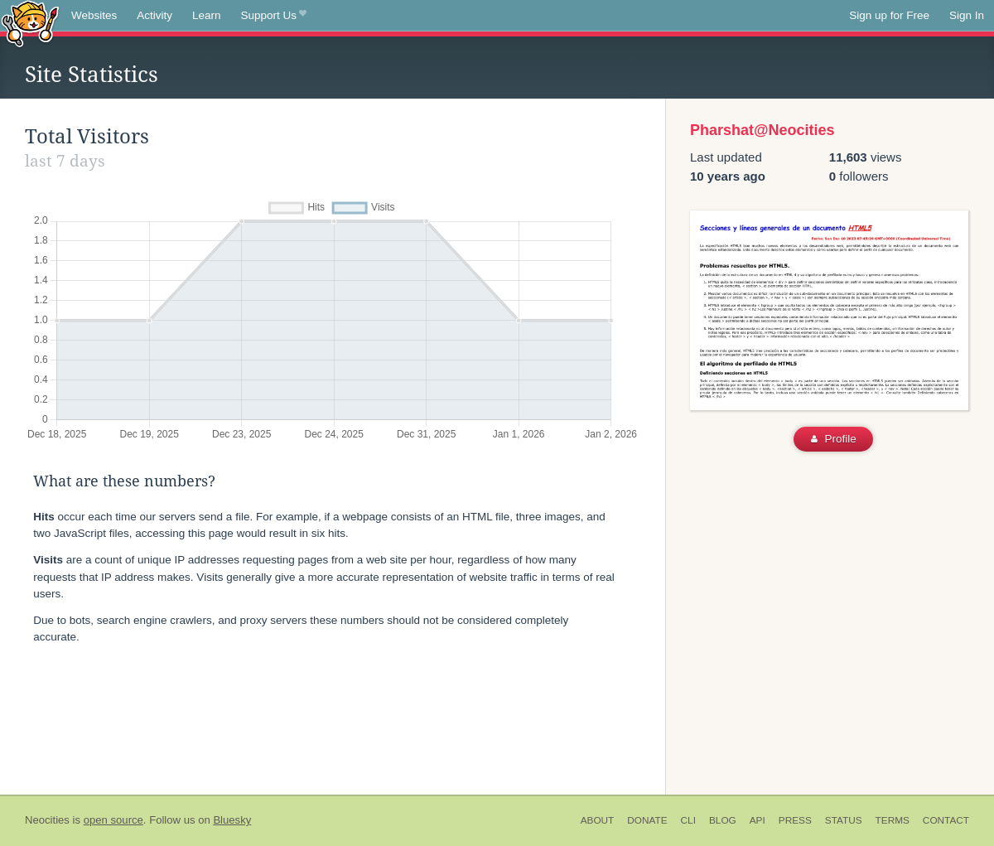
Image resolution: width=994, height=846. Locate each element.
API (757, 820)
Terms (893, 820)
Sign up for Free (889, 15)
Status (843, 820)
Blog (722, 820)
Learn (206, 15)
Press (795, 820)
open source (113, 820)
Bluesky (232, 820)
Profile (833, 439)
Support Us (273, 15)
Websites (94, 15)
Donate (647, 820)
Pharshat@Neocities (762, 130)
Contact (946, 820)
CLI (688, 820)
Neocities (47, 820)
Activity (154, 15)
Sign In (966, 15)
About (598, 820)
